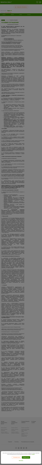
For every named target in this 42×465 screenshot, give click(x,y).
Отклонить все (16, 457)
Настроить (21, 460)
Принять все (26, 457)
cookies (33, 454)
